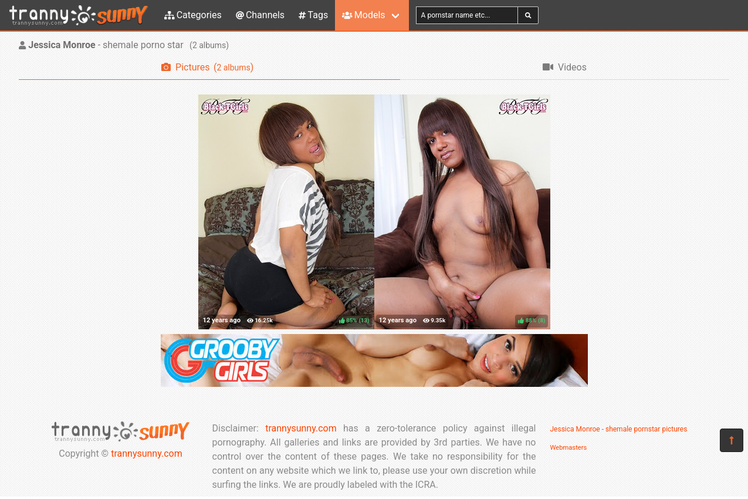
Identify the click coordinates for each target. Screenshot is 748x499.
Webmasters (568, 447)
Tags (313, 15)
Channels (260, 15)
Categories (193, 15)
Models (363, 15)
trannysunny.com (146, 453)
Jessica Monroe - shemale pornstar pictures (619, 429)
